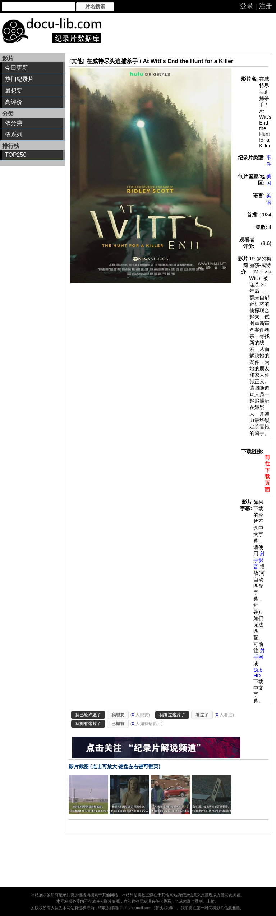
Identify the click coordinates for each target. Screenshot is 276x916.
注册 (265, 6)
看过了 (202, 714)
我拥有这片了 (88, 723)
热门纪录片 (19, 79)
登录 (246, 6)
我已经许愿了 (88, 714)
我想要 (117, 714)
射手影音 (259, 560)
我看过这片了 (172, 714)
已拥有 (117, 723)
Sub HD (257, 672)
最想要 (13, 91)
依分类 (13, 123)
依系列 (13, 134)
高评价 (13, 102)
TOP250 (15, 155)
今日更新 (16, 68)
